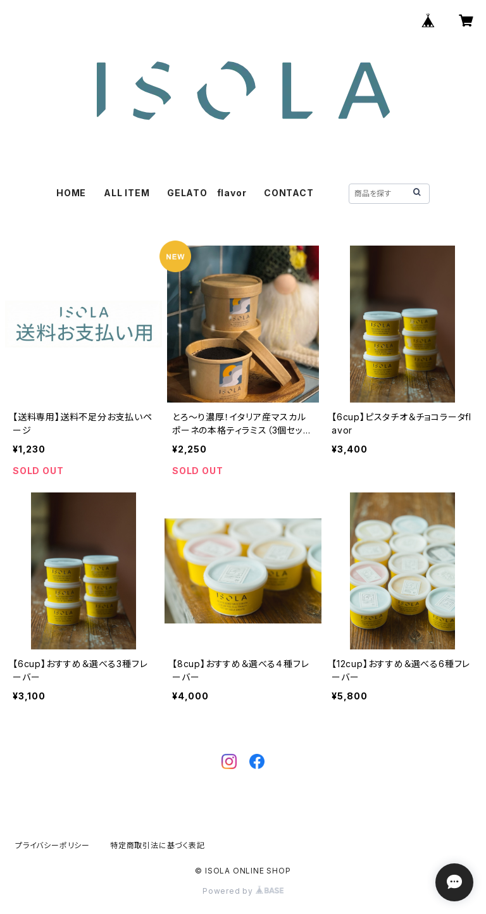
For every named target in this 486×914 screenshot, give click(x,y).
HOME (71, 192)
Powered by (243, 891)
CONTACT (289, 192)
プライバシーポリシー (52, 845)
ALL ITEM (126, 192)
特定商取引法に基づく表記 (157, 845)
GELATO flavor (206, 192)
